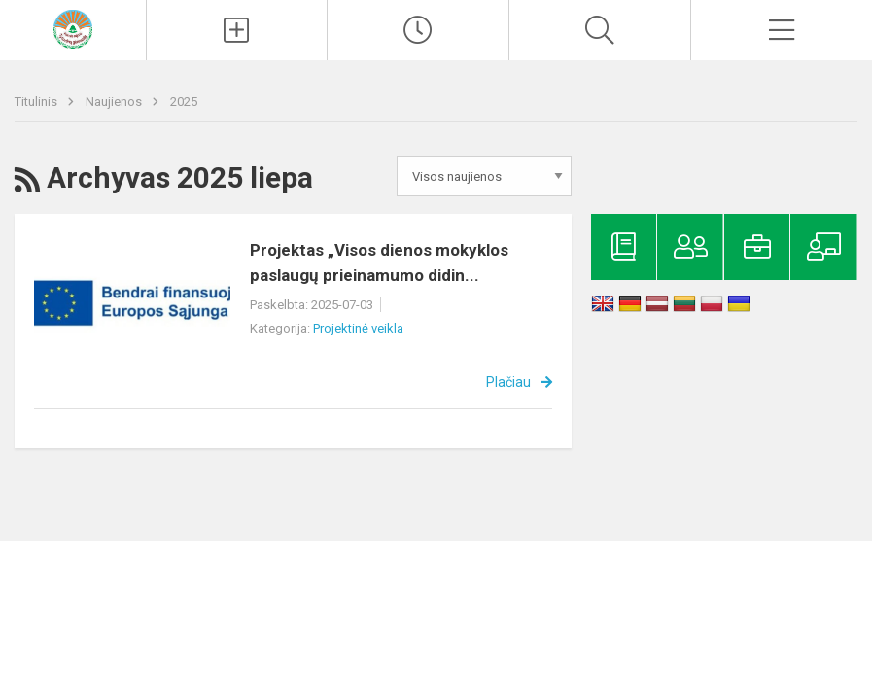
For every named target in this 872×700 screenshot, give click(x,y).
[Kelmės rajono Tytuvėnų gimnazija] (72, 27)
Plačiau (508, 382)
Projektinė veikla (358, 328)
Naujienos (115, 101)
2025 (183, 101)
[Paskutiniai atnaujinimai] (418, 30)
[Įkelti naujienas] (237, 30)
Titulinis (37, 101)
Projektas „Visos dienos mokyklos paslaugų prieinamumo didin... (379, 262)
